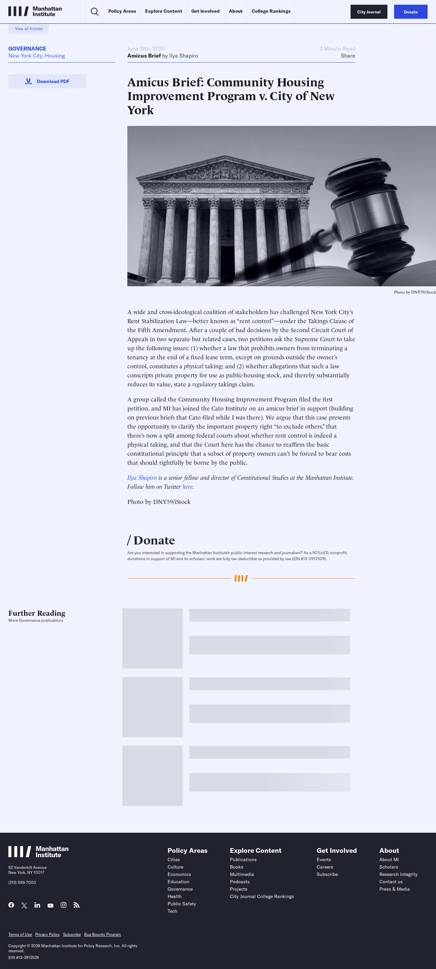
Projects (238, 889)
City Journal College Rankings (262, 896)
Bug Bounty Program (102, 934)
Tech (172, 911)
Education (178, 882)
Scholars (388, 867)
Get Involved (205, 11)
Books (236, 867)
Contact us (391, 882)
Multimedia (242, 874)
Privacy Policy (47, 934)
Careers (325, 867)
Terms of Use (20, 934)
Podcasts (240, 882)
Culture (175, 867)
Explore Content (163, 11)
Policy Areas (122, 11)
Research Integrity (398, 874)
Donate (154, 539)
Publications (243, 859)
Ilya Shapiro (183, 55)
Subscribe (327, 874)
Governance (27, 48)
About (236, 11)
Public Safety (182, 904)
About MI (389, 859)
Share (348, 56)
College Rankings (271, 11)
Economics (179, 874)
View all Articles (29, 28)
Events (324, 859)
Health (175, 896)
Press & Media (394, 889)
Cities (174, 859)
